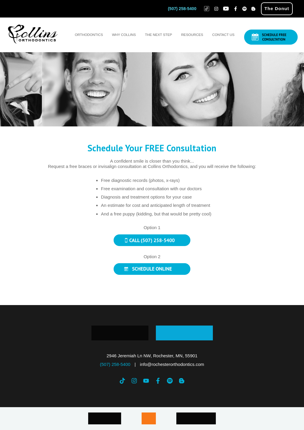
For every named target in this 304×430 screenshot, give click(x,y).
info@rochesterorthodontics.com (172, 364)
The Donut (277, 8)
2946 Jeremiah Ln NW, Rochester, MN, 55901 (152, 355)
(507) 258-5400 (182, 8)
